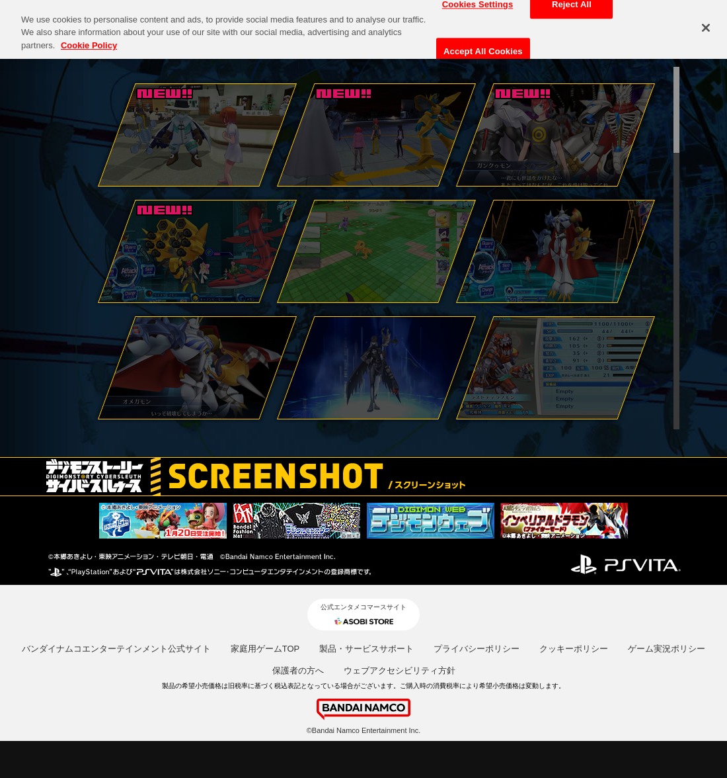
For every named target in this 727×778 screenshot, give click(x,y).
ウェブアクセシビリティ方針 (399, 670)
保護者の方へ (298, 670)
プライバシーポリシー (476, 649)
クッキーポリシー (573, 649)
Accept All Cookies (483, 46)
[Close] (705, 22)
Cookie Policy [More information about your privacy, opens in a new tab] (89, 40)
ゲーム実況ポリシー (666, 649)
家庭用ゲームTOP (265, 649)
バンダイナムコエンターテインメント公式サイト (116, 649)
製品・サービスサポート (366, 649)
